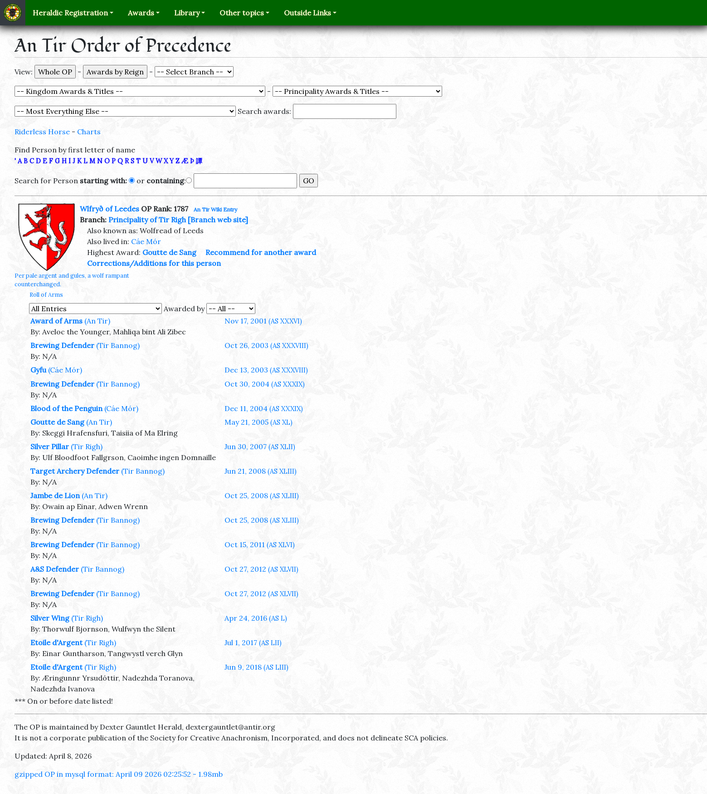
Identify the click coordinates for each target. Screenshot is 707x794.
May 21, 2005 (258, 421)
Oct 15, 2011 (259, 544)
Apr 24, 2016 (255, 617)
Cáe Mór (146, 241)
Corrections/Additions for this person (154, 263)
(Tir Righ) (86, 446)
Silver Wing (49, 617)
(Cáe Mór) (65, 369)
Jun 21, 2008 (260, 470)
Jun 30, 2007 (259, 446)
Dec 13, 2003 (266, 369)
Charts (89, 131)
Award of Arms (56, 320)
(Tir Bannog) (118, 345)
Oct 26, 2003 (266, 345)
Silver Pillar (49, 446)
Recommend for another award (260, 252)
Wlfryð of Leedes (109, 208)
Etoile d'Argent (56, 642)
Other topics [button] (241, 12)
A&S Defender (54, 568)
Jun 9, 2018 (256, 666)
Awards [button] (141, 12)
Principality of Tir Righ (147, 219)
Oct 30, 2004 (264, 383)
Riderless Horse (42, 131)
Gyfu (38, 369)
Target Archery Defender (74, 470)
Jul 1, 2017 (253, 642)
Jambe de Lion (55, 495)
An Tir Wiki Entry (215, 209)
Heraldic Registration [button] (70, 12)
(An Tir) (97, 320)
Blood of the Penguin (66, 408)
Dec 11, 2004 (263, 408)
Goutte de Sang (169, 252)
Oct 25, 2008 (261, 495)
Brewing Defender (62, 345)
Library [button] (187, 12)
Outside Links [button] (307, 12)
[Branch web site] (218, 219)
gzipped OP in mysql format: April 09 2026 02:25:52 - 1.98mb (119, 774)
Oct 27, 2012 (261, 568)
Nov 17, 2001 (263, 320)
